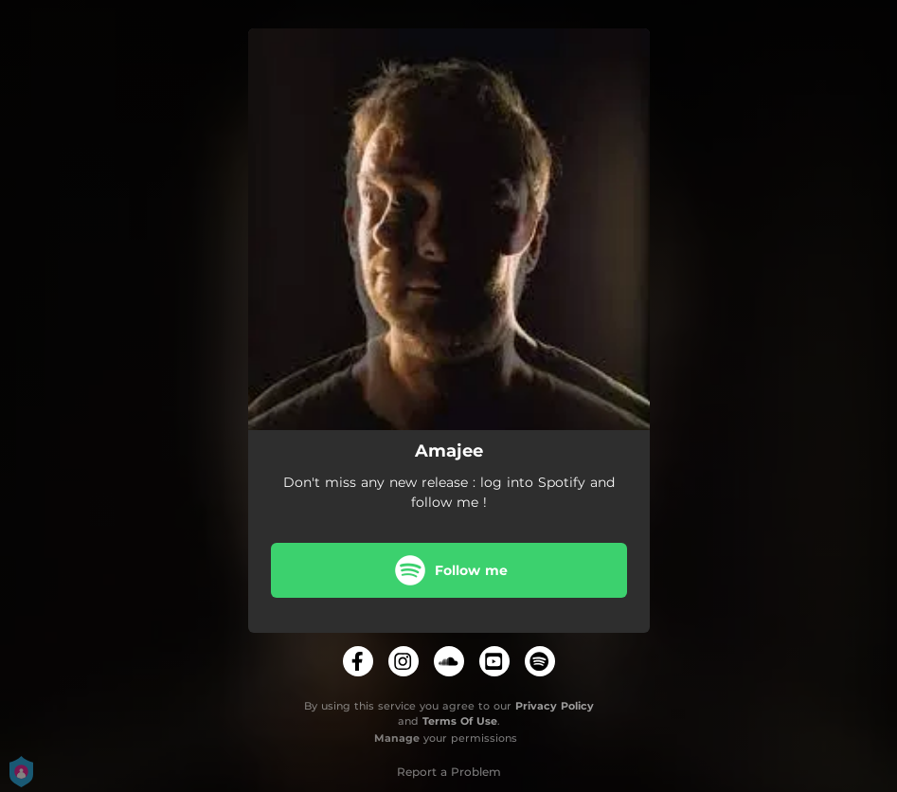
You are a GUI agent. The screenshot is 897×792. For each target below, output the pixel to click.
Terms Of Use (459, 721)
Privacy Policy (554, 705)
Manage (397, 738)
